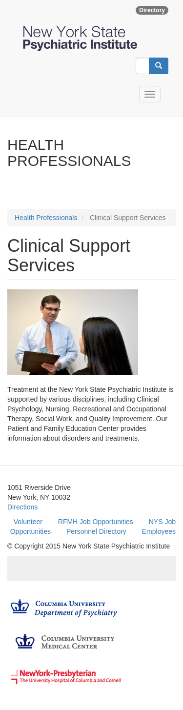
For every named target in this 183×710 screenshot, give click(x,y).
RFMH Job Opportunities (95, 522)
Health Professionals (46, 218)
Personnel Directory (96, 531)
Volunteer (28, 522)
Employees (159, 531)
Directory (152, 10)
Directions (22, 507)
